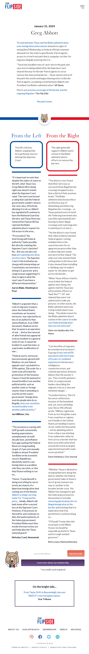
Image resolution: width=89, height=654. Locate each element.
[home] (13, 6)
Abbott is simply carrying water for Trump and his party (24, 498)
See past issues (44, 101)
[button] (82, 7)
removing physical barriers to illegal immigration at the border (62, 504)
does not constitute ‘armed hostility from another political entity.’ (26, 406)
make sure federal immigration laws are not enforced (62, 322)
